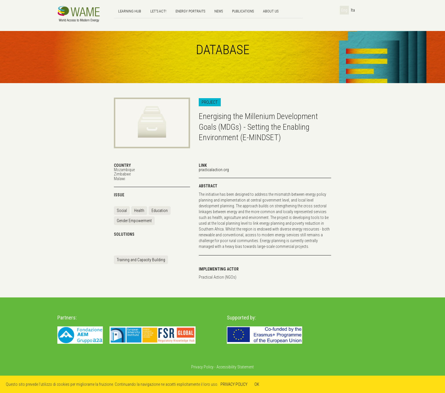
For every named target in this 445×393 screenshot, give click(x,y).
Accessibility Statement (235, 367)
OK (256, 384)
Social (122, 210)
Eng (344, 10)
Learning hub (129, 11)
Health (139, 210)
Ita (353, 10)
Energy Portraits (190, 11)
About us (270, 11)
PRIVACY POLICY (233, 384)
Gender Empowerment (134, 220)
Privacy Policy (202, 367)
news (218, 11)
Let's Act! (158, 11)
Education (160, 210)
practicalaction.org (214, 169)
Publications (243, 11)
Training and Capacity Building (141, 259)
